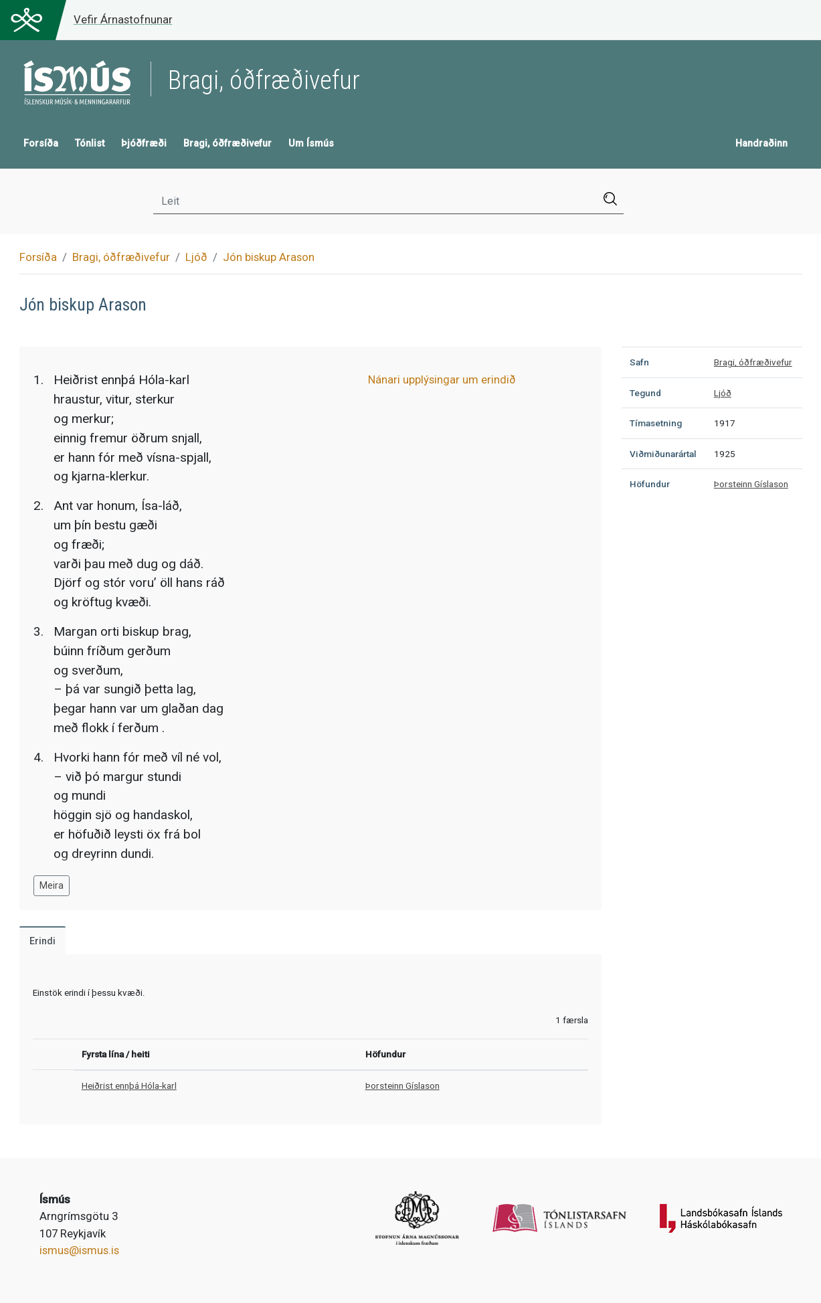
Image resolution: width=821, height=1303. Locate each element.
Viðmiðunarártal (663, 453)
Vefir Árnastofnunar (123, 19)
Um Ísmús (311, 143)
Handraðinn (761, 143)
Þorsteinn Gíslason (402, 1085)
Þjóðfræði (144, 143)
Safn (639, 362)
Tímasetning (656, 423)
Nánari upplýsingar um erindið (442, 379)
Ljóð (196, 257)
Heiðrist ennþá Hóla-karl (129, 1085)
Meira (51, 885)
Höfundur (650, 484)
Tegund (645, 392)
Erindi (42, 941)
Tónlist (89, 143)
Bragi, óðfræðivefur (227, 143)
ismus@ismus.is (79, 1250)
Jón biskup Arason (268, 257)
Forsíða (40, 143)
